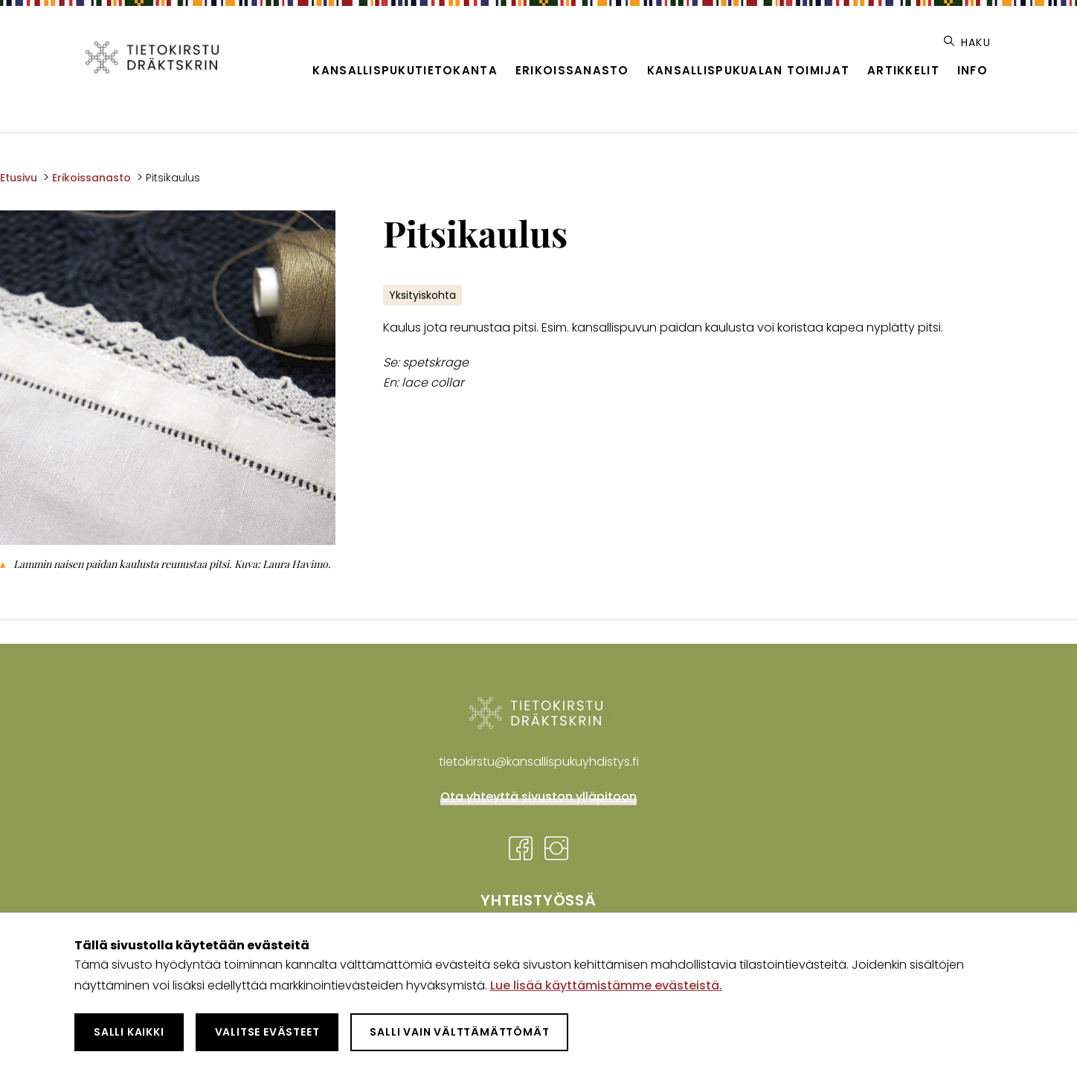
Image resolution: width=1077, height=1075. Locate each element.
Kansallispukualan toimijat (748, 70)
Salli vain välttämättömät (459, 1031)
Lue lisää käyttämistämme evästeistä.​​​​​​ (606, 985)
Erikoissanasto (572, 70)
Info (972, 70)
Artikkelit (903, 70)
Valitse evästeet (267, 1031)
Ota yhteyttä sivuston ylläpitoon (538, 796)
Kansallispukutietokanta (404, 70)
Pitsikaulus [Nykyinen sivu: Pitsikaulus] (173, 177)
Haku (967, 42)
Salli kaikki (129, 1031)
